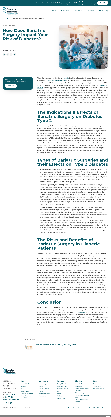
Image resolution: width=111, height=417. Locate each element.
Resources (60, 381)
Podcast (59, 393)
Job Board (60, 396)
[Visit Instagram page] (6, 403)
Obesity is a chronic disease (56, 80)
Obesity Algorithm (62, 386)
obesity (66, 78)
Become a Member (44, 388)
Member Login (43, 384)
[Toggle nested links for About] (55, 11)
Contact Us (105, 408)
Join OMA (103, 3)
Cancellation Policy (94, 408)
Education (78, 381)
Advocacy (23, 386)
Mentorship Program (44, 393)
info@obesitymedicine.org (12, 399)
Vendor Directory (61, 398)
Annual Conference (80, 384)
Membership (43, 381)
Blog (58, 391)
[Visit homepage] (10, 10)
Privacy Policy (72, 408)
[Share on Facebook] (14, 54)
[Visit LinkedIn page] (11, 403)
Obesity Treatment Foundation (26, 396)
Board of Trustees (26, 384)
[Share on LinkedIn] (7, 54)
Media (22, 388)
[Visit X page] (9, 403)
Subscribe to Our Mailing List (55, 3)
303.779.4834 (9, 397)
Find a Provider (40, 3)
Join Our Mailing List (98, 388)
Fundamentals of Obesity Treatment (82, 389)
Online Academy (79, 393)
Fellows (41, 391)
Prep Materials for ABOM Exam (82, 396)
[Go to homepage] (8, 18)
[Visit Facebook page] (4, 403)
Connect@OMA (73, 3)
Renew (41, 386)
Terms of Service (83, 408)
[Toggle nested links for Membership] (66, 11)
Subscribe (11, 86)
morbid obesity (80, 312)
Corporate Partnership (27, 393)
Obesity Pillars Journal (63, 384)
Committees (42, 396)
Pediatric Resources (62, 388)
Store (94, 384)
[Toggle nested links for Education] (91, 11)
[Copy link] (4, 54)
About (23, 381)
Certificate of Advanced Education (81, 400)
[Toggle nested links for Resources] (79, 11)
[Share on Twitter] (11, 54)
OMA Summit (78, 386)
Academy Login (88, 3)
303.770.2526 (10, 395)
